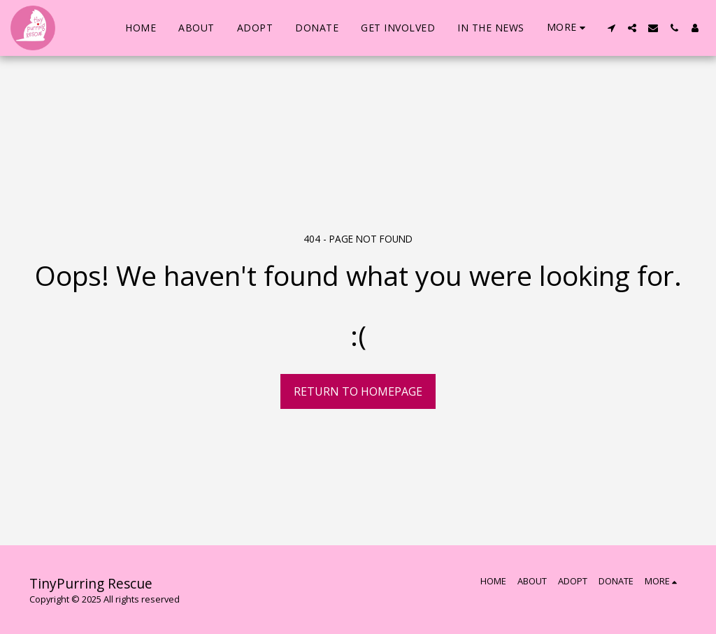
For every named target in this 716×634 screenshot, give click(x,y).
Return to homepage (358, 391)
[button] (611, 28)
